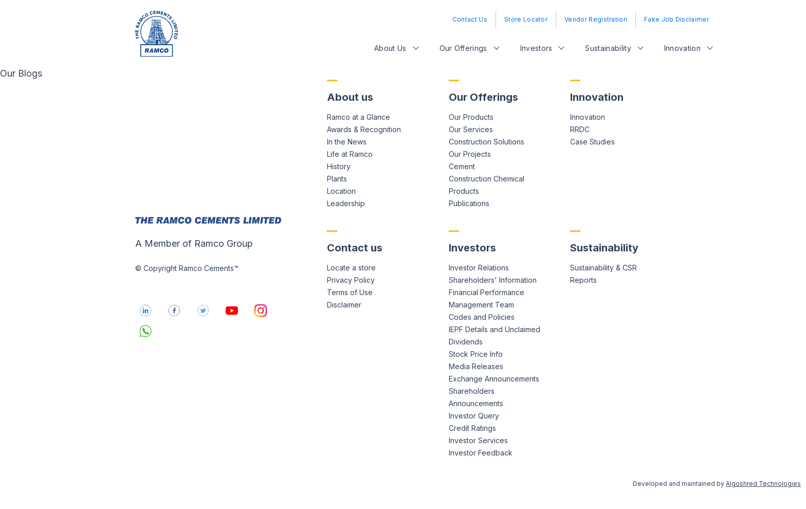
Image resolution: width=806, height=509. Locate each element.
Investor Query (474, 415)
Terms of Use (350, 292)
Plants (337, 178)
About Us (390, 48)
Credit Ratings (472, 428)
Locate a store (351, 267)
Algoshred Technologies (763, 483)
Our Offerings (463, 48)
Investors (536, 48)
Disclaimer (344, 304)
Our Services (471, 129)
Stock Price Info (476, 354)
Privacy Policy (351, 280)
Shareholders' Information (493, 280)
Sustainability (608, 48)
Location (341, 191)
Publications (469, 203)
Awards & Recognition (364, 129)
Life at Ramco (350, 154)
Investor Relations (479, 267)
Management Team (481, 304)
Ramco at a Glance (358, 117)
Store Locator (525, 19)
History (339, 166)
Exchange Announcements (494, 378)
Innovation (682, 48)
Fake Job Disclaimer (676, 19)
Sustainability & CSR (603, 267)
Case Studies (592, 141)
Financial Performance (486, 292)
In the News (347, 141)
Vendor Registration (595, 19)
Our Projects (470, 154)
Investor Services (478, 440)
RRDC (580, 129)
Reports (583, 280)
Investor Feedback (480, 452)
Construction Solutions (486, 141)
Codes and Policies (482, 317)
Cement (462, 166)
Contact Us (469, 19)
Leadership (346, 203)
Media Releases (476, 366)
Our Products (471, 117)
